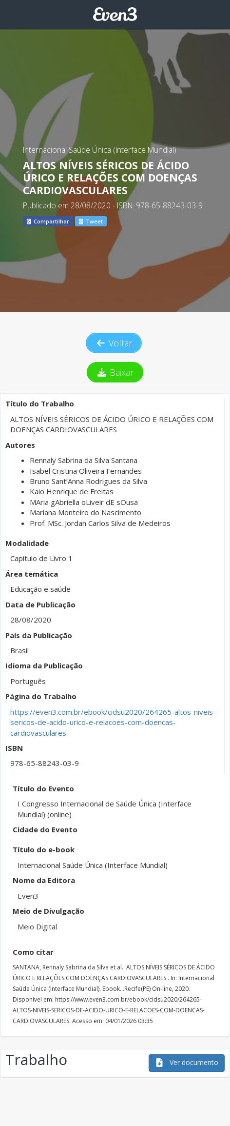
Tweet (91, 221)
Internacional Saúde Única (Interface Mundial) (99, 149)
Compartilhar (48, 221)
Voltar (114, 343)
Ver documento (186, 1062)
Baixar (115, 372)
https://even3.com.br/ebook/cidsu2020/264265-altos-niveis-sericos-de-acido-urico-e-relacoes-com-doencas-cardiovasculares (113, 722)
